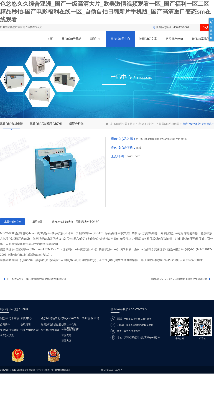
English (207, 27)
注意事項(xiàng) (70, 329)
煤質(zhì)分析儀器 (11, 123)
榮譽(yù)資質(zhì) (9, 329)
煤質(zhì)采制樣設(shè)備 (46, 123)
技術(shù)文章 (148, 38)
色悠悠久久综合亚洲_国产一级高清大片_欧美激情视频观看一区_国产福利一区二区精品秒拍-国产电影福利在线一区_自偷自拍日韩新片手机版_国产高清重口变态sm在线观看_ (105, 12)
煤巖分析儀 (76, 123)
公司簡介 (5, 324)
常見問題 (67, 335)
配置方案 (67, 340)
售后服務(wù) (174, 38)
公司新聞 (25, 324)
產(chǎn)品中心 (120, 38)
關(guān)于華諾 (71, 38)
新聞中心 (96, 38)
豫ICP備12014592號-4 (111, 370)
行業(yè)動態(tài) (30, 329)
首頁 (50, 38)
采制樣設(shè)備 (50, 329)
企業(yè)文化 (7, 335)
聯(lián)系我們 (201, 38)
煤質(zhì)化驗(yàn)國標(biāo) (70, 324)
